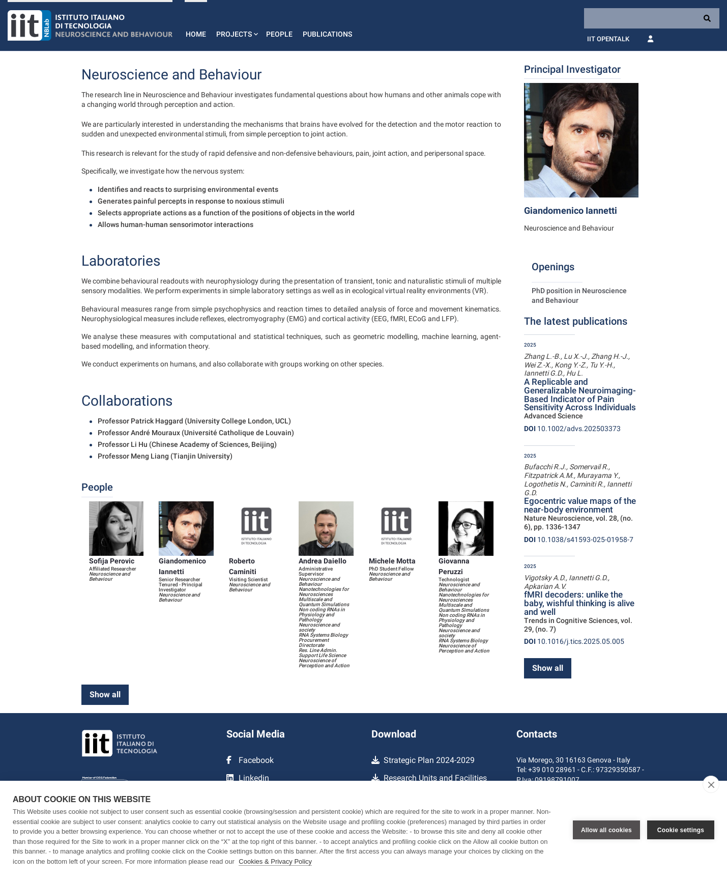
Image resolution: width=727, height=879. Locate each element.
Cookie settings (680, 830)
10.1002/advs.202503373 (572, 428)
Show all (105, 694)
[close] (711, 784)
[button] (236, 25)
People (279, 34)
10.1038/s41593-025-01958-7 (578, 539)
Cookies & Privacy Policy (275, 861)
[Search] (651, 18)
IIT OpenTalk (608, 39)
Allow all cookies (606, 830)
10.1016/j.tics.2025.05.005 (574, 641)
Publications (327, 34)
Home (196, 34)
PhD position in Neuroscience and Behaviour (579, 295)
